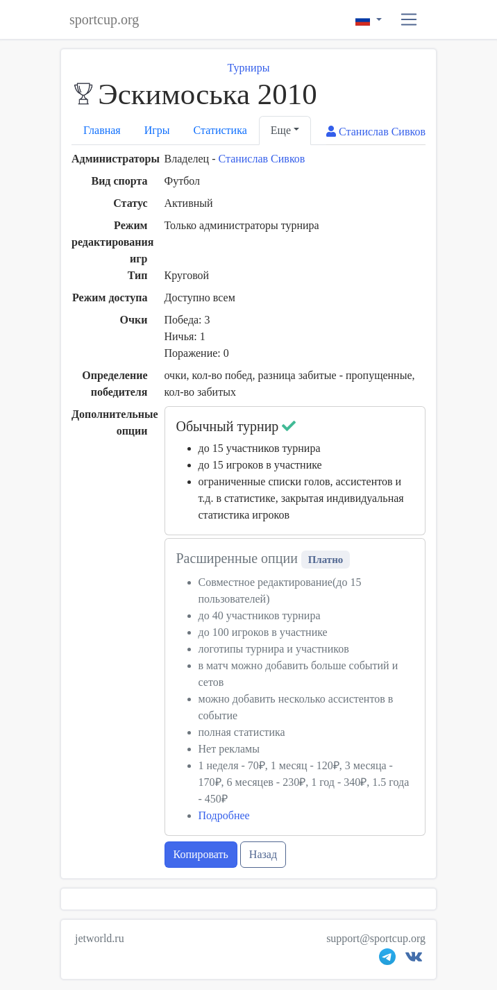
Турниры (249, 68)
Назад (263, 854)
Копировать (201, 854)
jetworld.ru (99, 938)
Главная (102, 130)
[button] (409, 19)
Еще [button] (281, 130)
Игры (157, 130)
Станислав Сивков (261, 159)
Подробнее (224, 815)
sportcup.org (104, 19)
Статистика (220, 130)
